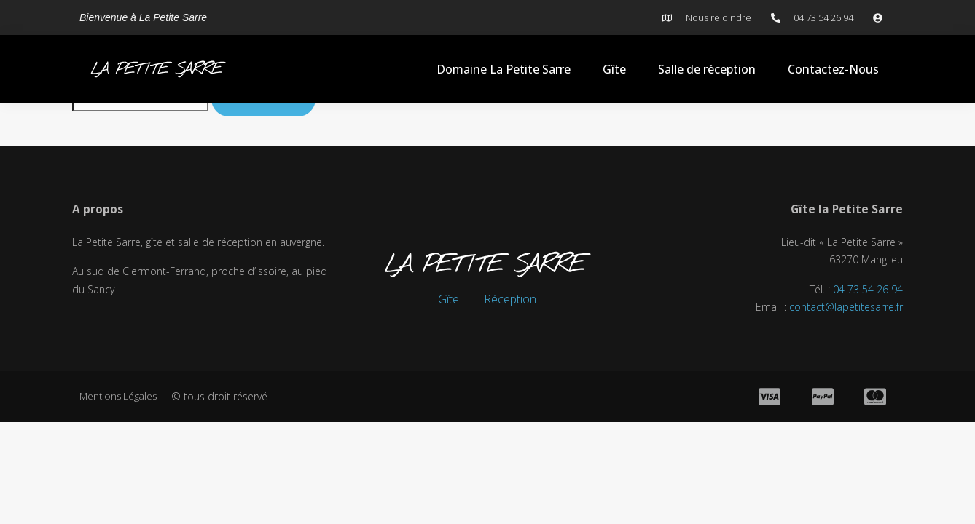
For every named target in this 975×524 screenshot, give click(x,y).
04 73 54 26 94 (868, 291)
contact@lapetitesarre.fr (846, 309)
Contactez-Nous (833, 69)
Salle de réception (707, 69)
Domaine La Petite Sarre (503, 69)
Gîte (614, 69)
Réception (510, 299)
